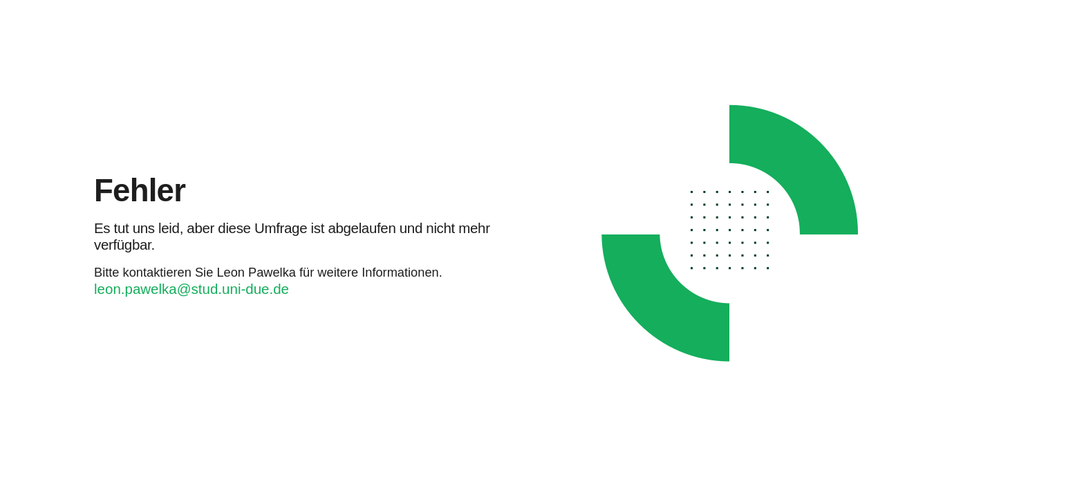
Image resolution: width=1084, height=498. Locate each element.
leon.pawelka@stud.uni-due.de (191, 289)
